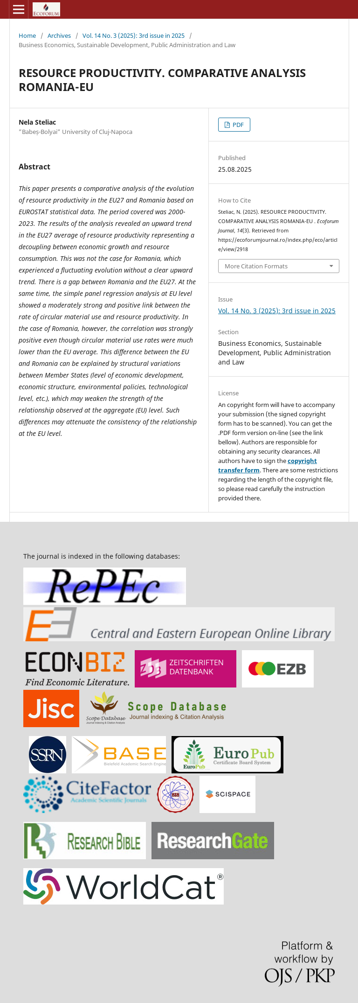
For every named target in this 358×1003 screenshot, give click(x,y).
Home (27, 35)
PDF (237, 124)
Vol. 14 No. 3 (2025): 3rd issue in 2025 (134, 35)
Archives (59, 35)
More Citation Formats (256, 266)
